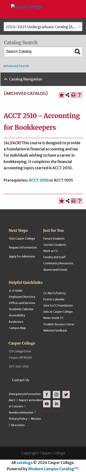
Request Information (23, 247)
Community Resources (58, 263)
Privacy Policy (18, 418)
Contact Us (20, 380)
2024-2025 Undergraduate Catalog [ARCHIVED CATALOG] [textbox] (44, 27)
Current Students (54, 244)
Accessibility (17, 315)
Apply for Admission (22, 256)
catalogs (25, 462)
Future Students (54, 238)
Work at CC (50, 251)
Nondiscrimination (21, 412)
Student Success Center (59, 324)
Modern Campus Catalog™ (53, 468)
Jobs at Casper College (58, 311)
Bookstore (16, 321)
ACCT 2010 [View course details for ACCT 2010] (39, 180)
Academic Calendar (21, 309)
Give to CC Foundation (58, 305)
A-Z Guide (15, 290)
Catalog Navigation (25, 79)
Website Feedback (55, 330)
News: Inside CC (53, 318)
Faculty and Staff (54, 257)
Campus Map (17, 328)
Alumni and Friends (55, 269)
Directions (18, 425)
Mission (36, 418)
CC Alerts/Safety (54, 293)
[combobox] (43, 26)
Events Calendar (54, 299)
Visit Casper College (22, 238)
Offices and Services (22, 303)
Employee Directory (22, 296)
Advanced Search (16, 66)
